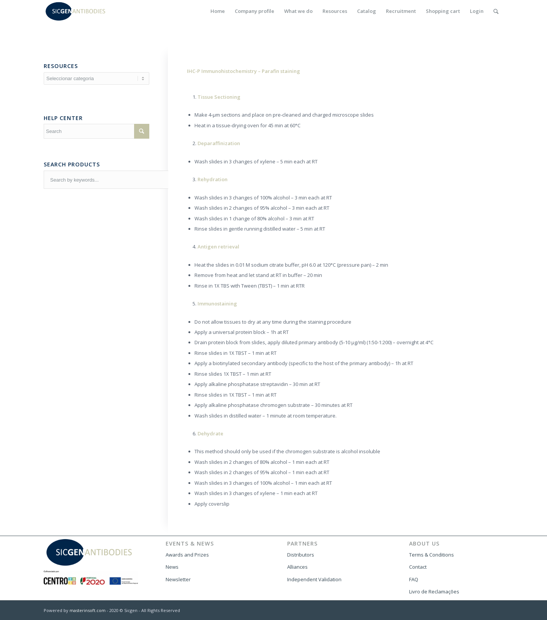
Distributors (300, 554)
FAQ (413, 579)
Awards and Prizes (187, 554)
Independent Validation (314, 579)
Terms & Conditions (431, 554)
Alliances (297, 566)
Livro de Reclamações (434, 591)
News (172, 566)
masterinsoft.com (88, 610)
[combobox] (143, 180)
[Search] (496, 11)
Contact (418, 566)
